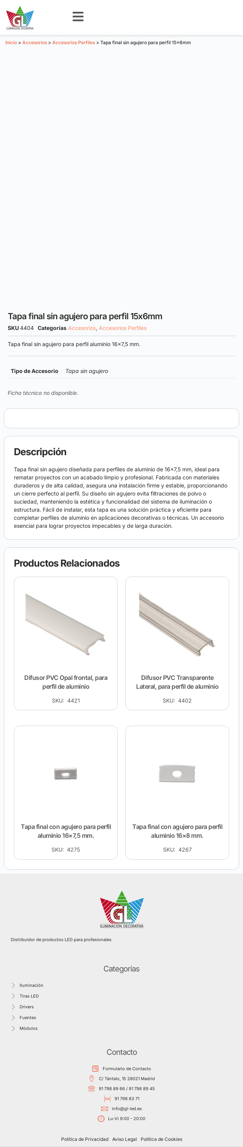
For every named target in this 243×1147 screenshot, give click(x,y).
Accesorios (34, 42)
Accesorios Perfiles (73, 42)
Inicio (11, 42)
